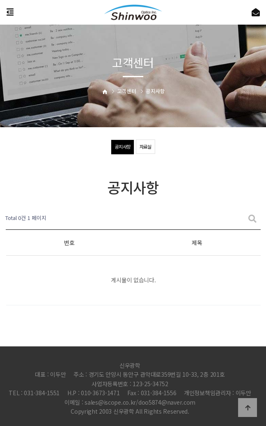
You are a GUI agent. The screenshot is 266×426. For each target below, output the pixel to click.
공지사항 (122, 146)
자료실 (146, 146)
